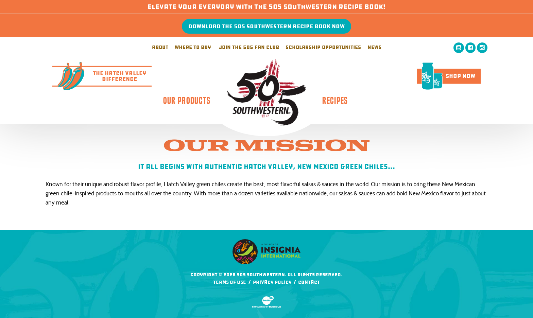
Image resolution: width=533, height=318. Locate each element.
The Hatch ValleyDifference (99, 76)
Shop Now (446, 76)
